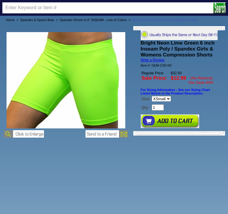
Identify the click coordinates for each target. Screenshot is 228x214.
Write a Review (152, 60)
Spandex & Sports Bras (37, 20)
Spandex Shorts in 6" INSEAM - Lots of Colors (93, 20)
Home (10, 20)
